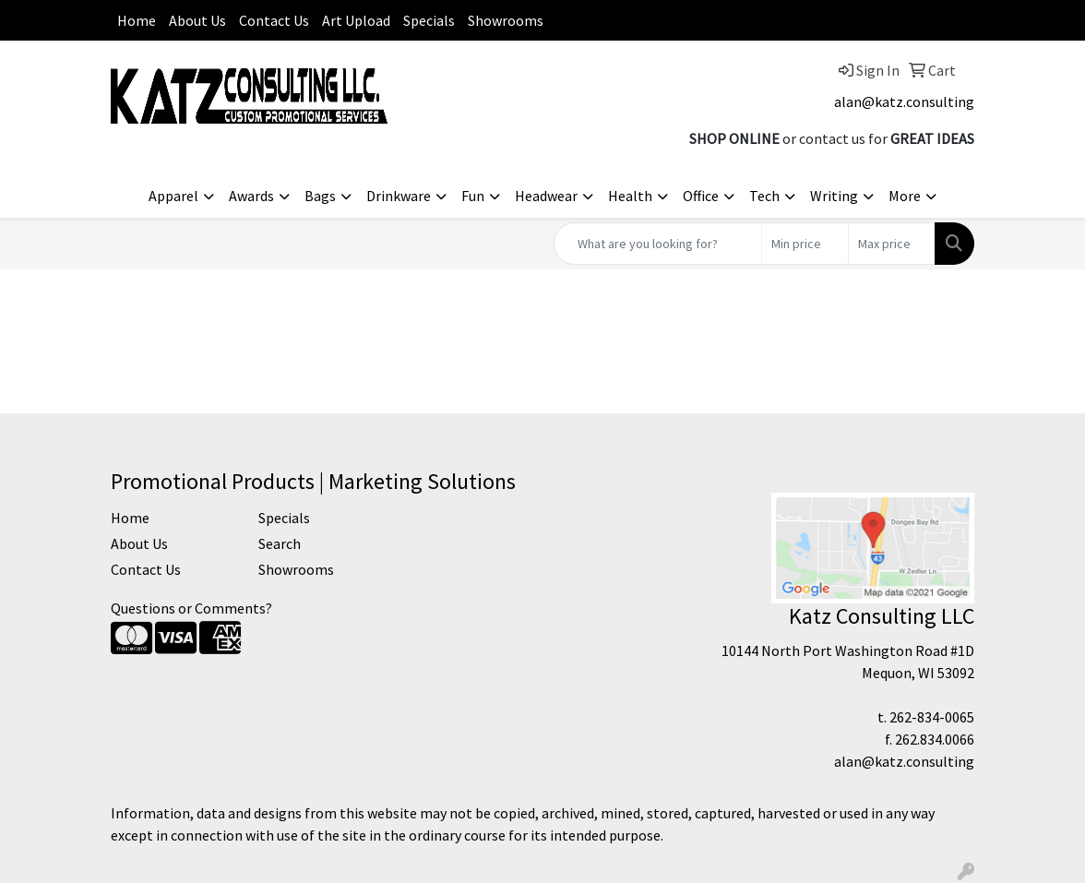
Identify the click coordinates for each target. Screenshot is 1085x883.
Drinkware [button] (398, 195)
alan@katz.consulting (904, 101)
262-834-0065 (931, 717)
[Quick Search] (658, 243)
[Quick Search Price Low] (805, 243)
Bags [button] (320, 195)
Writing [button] (834, 195)
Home (136, 20)
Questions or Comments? (191, 608)
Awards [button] (251, 195)
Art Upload (356, 20)
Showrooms (505, 20)
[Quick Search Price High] (892, 243)
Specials (429, 20)
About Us (197, 20)
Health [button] (630, 195)
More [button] (904, 195)
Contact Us (274, 20)
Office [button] (701, 195)
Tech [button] (764, 195)
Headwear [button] (546, 195)
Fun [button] (472, 195)
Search (279, 543)
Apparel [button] (173, 195)
